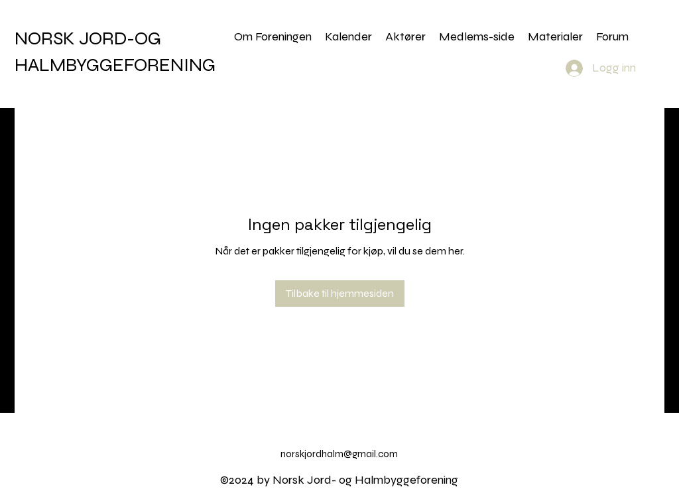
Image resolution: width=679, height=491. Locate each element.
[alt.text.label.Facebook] (638, 35)
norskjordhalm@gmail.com (339, 454)
